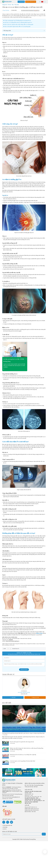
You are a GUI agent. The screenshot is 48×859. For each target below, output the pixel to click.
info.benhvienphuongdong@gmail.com (12, 798)
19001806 (11, 639)
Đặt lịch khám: (30, 813)
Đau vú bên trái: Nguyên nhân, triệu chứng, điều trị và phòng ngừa (18, 24)
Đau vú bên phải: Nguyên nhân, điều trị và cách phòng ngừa (17, 26)
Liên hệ (4, 830)
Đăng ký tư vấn (35, 697)
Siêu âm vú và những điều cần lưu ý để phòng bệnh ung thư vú (18, 22)
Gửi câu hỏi (21, 1)
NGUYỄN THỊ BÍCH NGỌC (24, 692)
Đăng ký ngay (24, 669)
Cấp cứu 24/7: (31, 808)
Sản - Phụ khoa (15, 4)
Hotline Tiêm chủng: (32, 810)
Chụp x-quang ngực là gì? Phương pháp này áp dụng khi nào (17, 20)
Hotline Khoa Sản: (32, 811)
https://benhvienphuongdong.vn (12, 640)
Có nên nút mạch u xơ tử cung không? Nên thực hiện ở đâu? (24, 762)
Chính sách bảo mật (7, 826)
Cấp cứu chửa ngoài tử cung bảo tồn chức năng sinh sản (23, 743)
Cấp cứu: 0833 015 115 (30, 1)
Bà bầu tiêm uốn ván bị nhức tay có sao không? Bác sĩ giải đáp (24, 756)
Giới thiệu (5, 828)
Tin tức (9, 4)
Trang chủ (4, 4)
